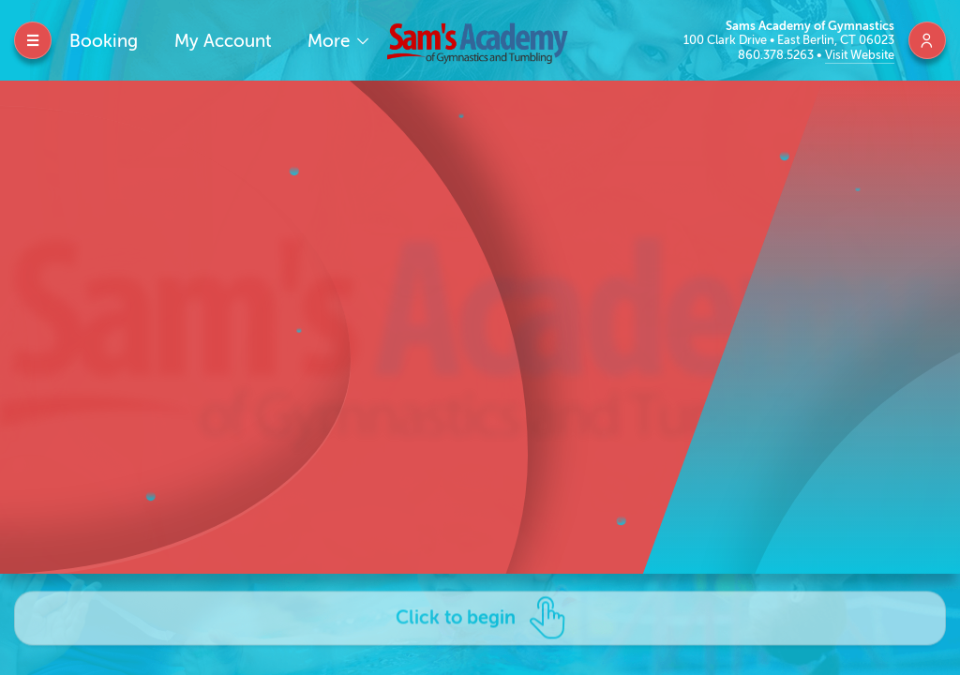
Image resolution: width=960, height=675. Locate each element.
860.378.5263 (777, 55)
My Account (223, 41)
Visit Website (859, 55)
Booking (103, 41)
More (331, 41)
